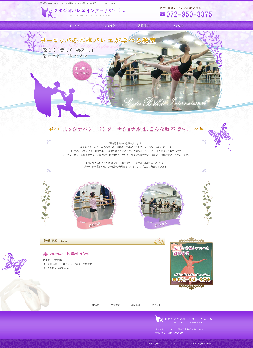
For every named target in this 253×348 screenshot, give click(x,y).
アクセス (178, 26)
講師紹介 (143, 26)
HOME (75, 26)
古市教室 (109, 26)
